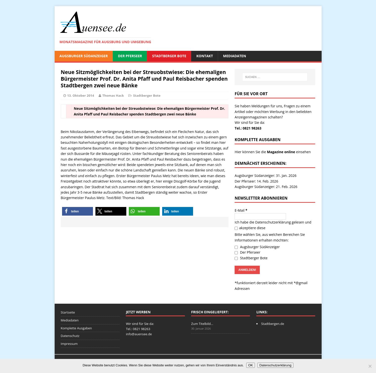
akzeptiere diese (250, 227)
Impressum (69, 343)
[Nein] (369, 366)
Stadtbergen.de (272, 323)
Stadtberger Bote (169, 56)
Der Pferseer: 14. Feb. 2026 (256, 181)
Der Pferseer (130, 56)
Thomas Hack (113, 95)
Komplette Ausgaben (76, 328)
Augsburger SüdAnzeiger (84, 56)
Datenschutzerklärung (273, 222)
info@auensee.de (139, 334)
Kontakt (204, 56)
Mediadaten (234, 56)
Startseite (68, 312)
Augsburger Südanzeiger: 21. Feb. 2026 (266, 186)
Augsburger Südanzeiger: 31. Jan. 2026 (265, 175)
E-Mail (241, 210)
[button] (77, 211)
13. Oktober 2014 (80, 95)
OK (250, 365)
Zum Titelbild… (202, 323)
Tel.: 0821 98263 (248, 128)
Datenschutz (70, 336)
